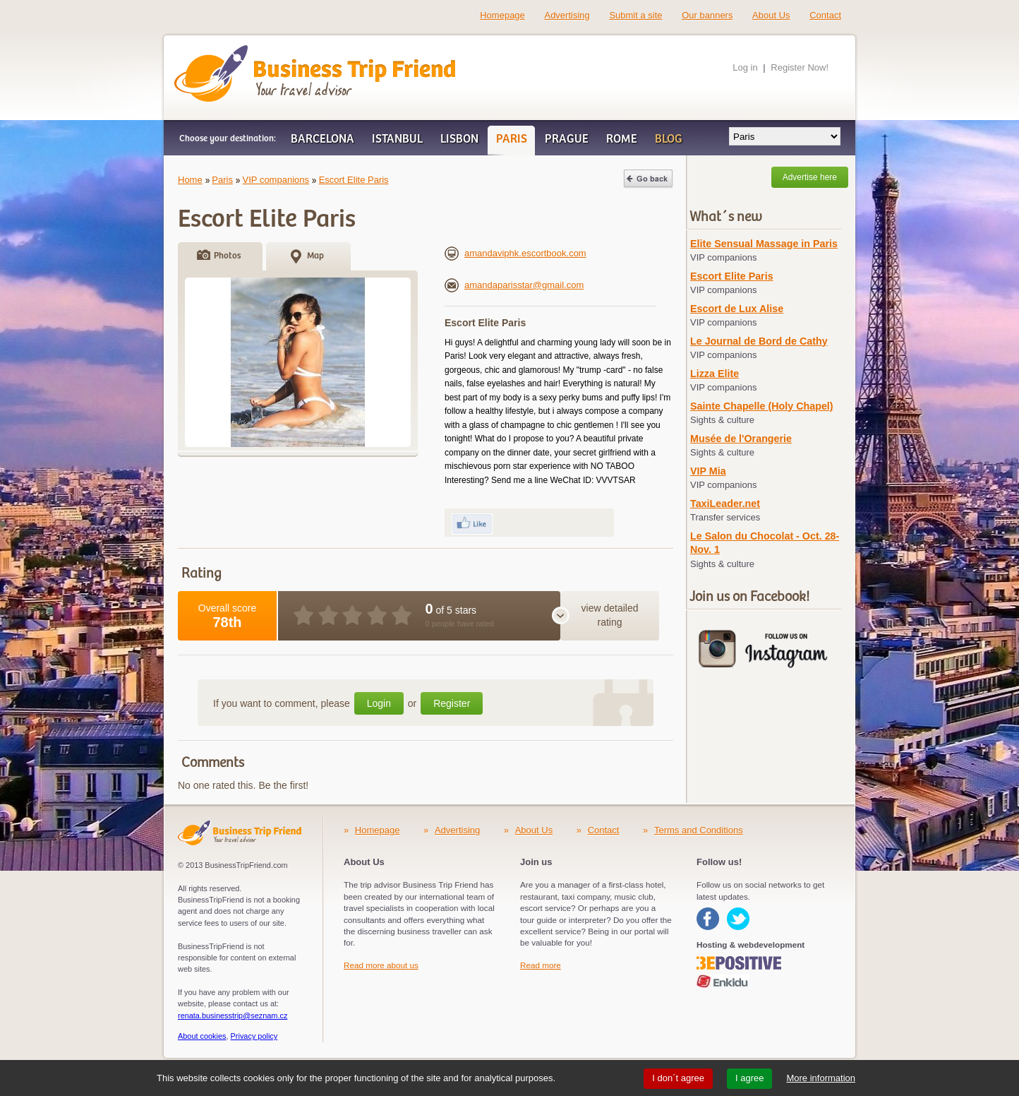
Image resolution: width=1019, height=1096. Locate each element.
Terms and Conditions (698, 830)
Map (315, 256)
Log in (744, 67)
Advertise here (810, 177)
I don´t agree (678, 1078)
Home (190, 179)
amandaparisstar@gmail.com (514, 285)
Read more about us (381, 965)
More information (820, 1078)
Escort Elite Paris (354, 179)
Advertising (566, 15)
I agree (749, 1078)
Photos (227, 256)
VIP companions (276, 179)
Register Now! (799, 67)
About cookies (202, 1036)
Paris (222, 179)
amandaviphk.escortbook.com (515, 253)
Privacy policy (254, 1036)
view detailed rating (610, 615)
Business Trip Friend (265, 51)
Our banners (707, 15)
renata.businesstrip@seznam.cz (232, 1015)
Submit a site (635, 15)
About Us (771, 15)
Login (379, 703)
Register (451, 703)
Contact (825, 15)
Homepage (502, 15)
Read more (540, 965)
